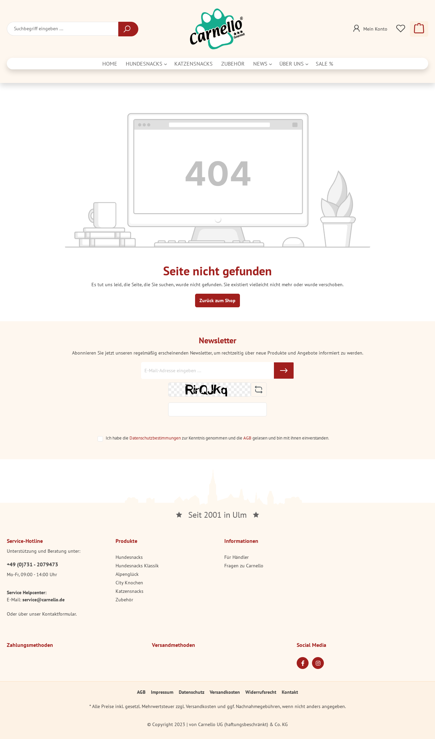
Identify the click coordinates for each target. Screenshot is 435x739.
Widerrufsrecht (260, 692)
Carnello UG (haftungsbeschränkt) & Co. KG (243, 724)
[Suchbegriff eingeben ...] (63, 29)
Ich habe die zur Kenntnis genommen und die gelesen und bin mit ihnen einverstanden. (217, 438)
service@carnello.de (43, 600)
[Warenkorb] (419, 29)
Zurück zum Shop (217, 300)
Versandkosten (225, 692)
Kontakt (290, 692)
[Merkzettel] (401, 29)
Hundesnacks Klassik (137, 566)
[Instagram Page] (318, 663)
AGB (247, 438)
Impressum (162, 692)
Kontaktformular (59, 614)
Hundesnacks (129, 557)
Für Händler (236, 557)
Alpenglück (127, 574)
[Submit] (284, 370)
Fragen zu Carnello (243, 566)
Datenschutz (191, 692)
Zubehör (124, 600)
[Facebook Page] (303, 663)
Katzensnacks (129, 591)
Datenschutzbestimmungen (155, 438)
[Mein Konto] (369, 27)
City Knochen (129, 583)
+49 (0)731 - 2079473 (32, 564)
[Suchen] (128, 29)
